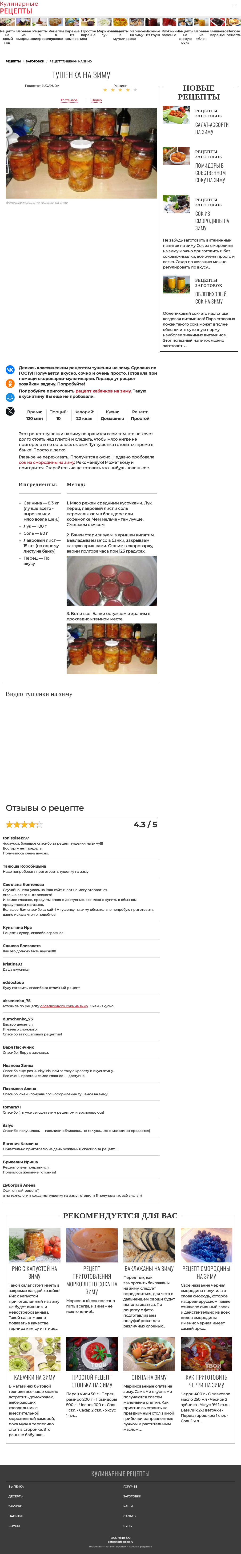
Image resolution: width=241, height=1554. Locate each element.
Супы (128, 1526)
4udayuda (50, 86)
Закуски (15, 1506)
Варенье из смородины (23, 35)
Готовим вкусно (120, 1474)
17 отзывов (69, 100)
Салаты (129, 1516)
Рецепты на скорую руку (185, 36)
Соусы (14, 1526)
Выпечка (16, 1486)
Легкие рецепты (233, 33)
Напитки (16, 1516)
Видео (97, 100)
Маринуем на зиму (136, 33)
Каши (128, 1506)
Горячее (130, 1486)
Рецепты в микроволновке (39, 35)
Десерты (15, 1496)
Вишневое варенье (217, 33)
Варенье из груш (152, 33)
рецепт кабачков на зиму (103, 391)
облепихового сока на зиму (64, 1006)
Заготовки (132, 1496)
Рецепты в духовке (55, 35)
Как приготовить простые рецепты (26, 8)
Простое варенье (88, 33)
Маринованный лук (104, 33)
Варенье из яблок (201, 35)
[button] (235, 6)
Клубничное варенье (169, 33)
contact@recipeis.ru (120, 1541)
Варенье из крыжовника (72, 35)
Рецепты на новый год (7, 36)
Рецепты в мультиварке (120, 35)
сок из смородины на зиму (46, 462)
